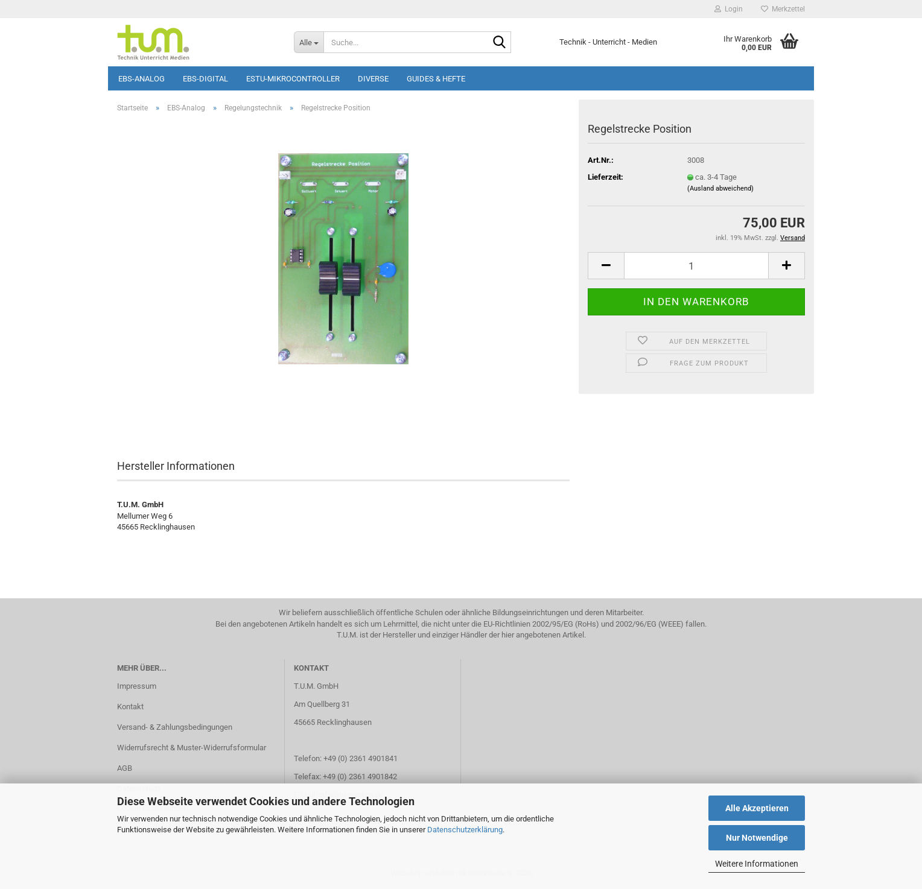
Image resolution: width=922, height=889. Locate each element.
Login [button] (728, 9)
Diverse (373, 78)
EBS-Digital (205, 78)
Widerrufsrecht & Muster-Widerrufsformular (191, 747)
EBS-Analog (141, 78)
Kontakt (130, 706)
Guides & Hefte (436, 78)
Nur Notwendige (757, 838)
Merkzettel (783, 9)
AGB (124, 768)
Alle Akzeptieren (757, 808)
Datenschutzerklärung (465, 829)
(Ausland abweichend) (720, 188)
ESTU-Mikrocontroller (293, 78)
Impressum (136, 686)
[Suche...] (308, 42)
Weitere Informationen (756, 863)
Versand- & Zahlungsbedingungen (174, 727)
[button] (606, 265)
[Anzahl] (696, 265)
